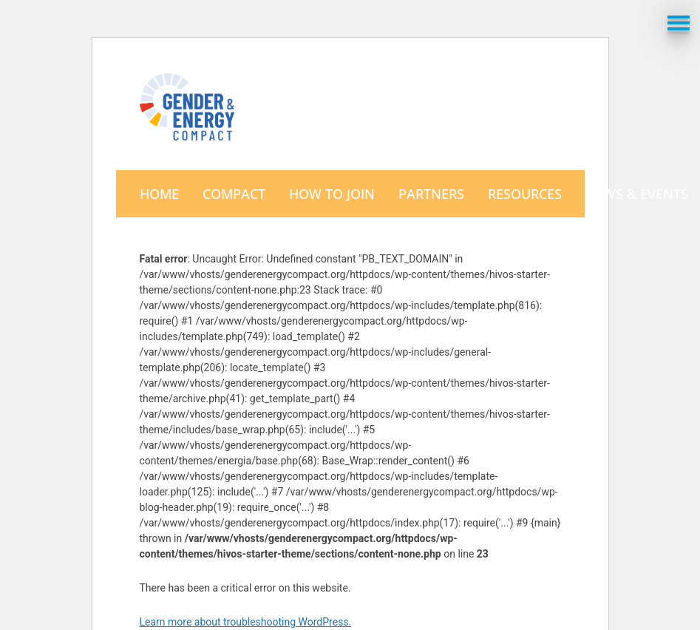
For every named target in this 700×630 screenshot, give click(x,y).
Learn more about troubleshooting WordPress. (246, 622)
